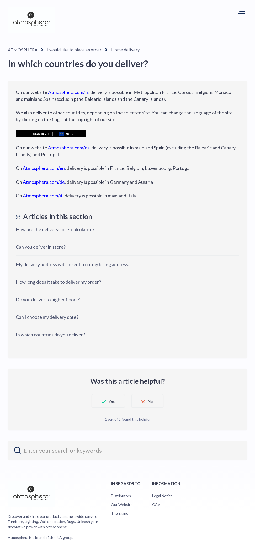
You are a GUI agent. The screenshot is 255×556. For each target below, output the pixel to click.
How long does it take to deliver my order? (58, 282)
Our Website (121, 504)
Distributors (121, 495)
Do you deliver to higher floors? (48, 299)
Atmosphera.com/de (44, 182)
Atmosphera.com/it (43, 195)
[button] (241, 11)
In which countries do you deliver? (50, 334)
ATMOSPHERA (22, 49)
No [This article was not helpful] (152, 400)
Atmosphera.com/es (68, 148)
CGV (156, 504)
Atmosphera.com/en (44, 168)
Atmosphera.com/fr (68, 92)
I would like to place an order (72, 49)
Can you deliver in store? (41, 247)
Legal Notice (162, 495)
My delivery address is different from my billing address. (72, 264)
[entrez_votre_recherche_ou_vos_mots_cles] (127, 450)
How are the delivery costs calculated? (55, 229)
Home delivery (121, 49)
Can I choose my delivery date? (47, 317)
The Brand (119, 513)
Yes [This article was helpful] (110, 400)
